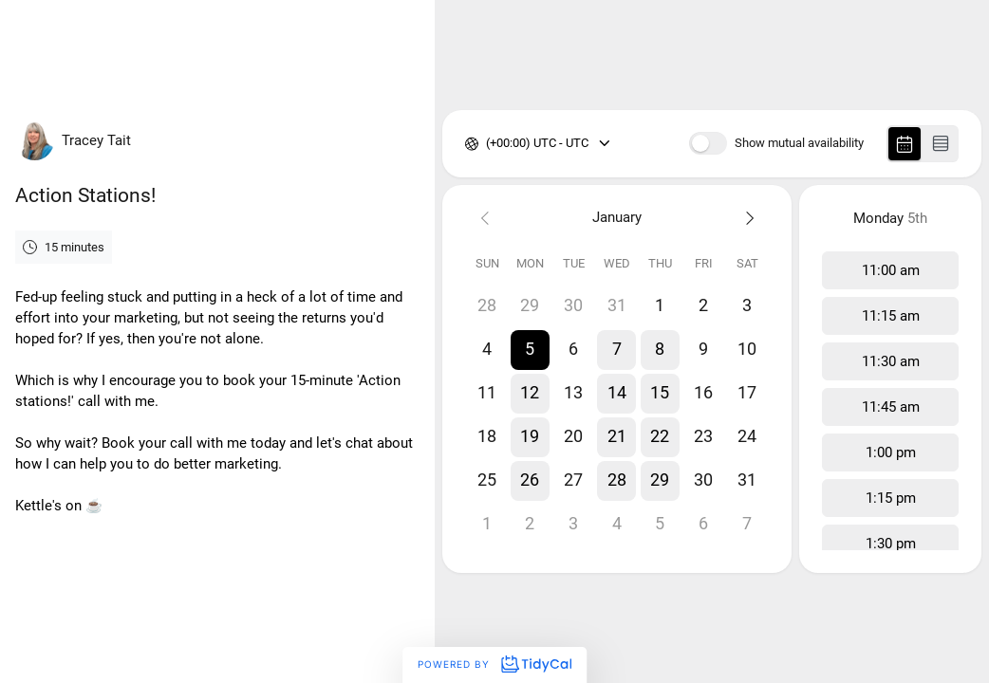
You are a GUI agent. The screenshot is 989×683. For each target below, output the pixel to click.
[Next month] (748, 218)
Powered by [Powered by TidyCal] (494, 664)
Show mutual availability (799, 144)
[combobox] (487, 144)
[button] (530, 350)
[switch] (708, 143)
